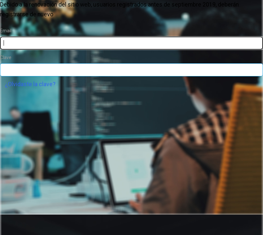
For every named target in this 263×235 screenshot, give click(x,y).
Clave (5, 57)
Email (5, 30)
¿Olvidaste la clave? (30, 84)
